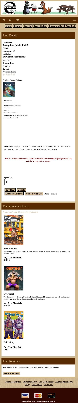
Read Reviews (50, 194)
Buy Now (8, 257)
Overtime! (9, 294)
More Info (17, 257)
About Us (48, 384)
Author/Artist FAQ (64, 381)
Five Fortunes (10, 248)
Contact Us (37, 384)
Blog (27, 384)
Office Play (9, 342)
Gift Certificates (46, 381)
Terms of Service (13, 381)
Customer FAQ (30, 381)
